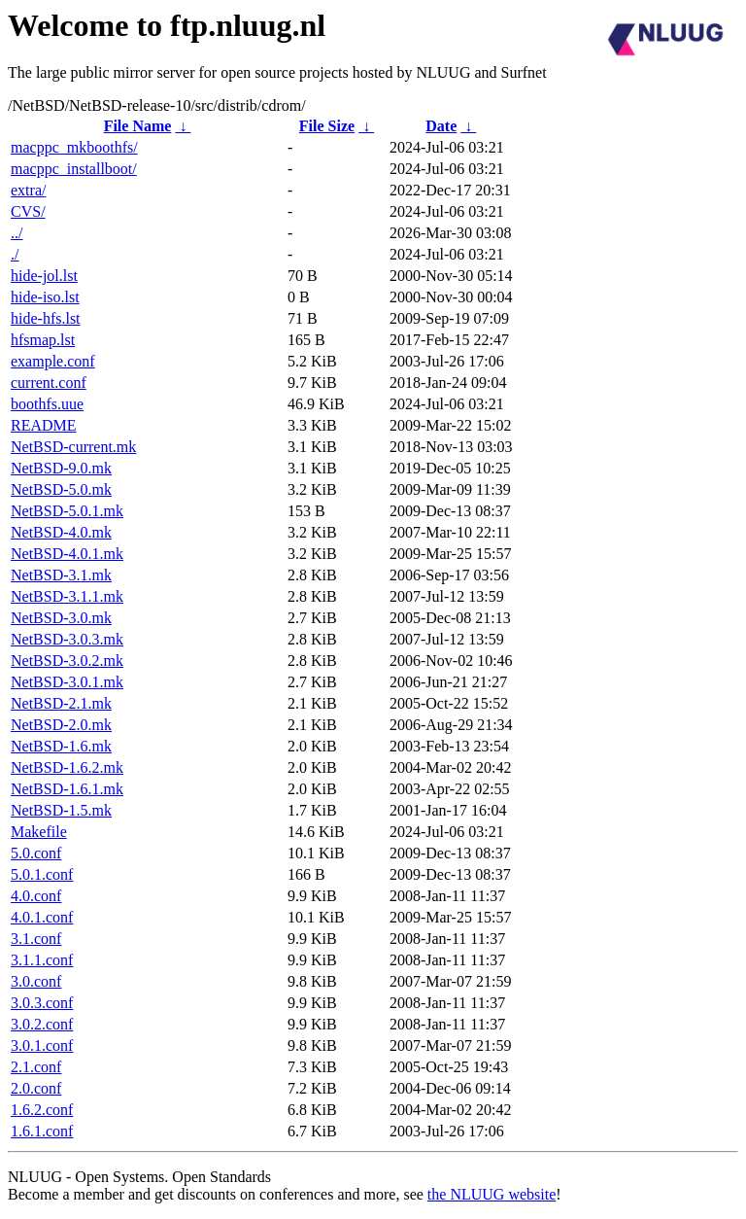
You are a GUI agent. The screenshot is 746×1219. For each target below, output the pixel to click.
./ (14, 254)
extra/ (28, 190)
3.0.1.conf (42, 1045)
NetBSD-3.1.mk (61, 575)
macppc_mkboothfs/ (74, 147)
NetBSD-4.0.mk (61, 532)
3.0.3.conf (42, 1002)
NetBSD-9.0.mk (61, 468)
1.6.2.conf (42, 1109)
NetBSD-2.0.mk (61, 724)
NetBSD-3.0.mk (61, 618)
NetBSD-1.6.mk (61, 746)
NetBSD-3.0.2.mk (67, 660)
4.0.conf (36, 896)
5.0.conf (36, 853)
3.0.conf (36, 981)
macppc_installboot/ (74, 168)
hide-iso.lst (45, 297)
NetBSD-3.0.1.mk (67, 682)
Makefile (39, 831)
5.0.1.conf (42, 874)
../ (16, 233)
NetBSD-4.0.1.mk (67, 553)
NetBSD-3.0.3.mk (67, 639)
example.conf (53, 361)
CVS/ (28, 211)
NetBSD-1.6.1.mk (67, 789)
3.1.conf (36, 938)
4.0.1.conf (42, 917)
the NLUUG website (491, 1194)
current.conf (48, 382)
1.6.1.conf (42, 1131)
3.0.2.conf (42, 1024)
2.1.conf (36, 1067)
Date (441, 126)
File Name (138, 126)
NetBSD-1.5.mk (61, 810)
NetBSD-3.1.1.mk (67, 596)
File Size (327, 126)
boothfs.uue (47, 404)
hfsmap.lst (43, 339)
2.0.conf (36, 1088)
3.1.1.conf (42, 960)
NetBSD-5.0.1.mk (67, 511)
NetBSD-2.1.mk (61, 703)
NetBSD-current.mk (73, 446)
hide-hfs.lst (46, 318)
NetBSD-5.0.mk (61, 489)
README (44, 425)
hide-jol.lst (44, 275)
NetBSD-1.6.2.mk (67, 767)
